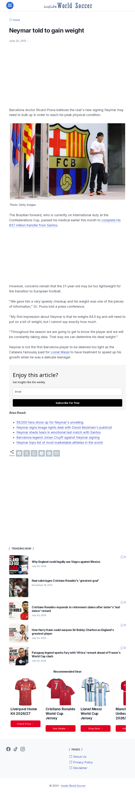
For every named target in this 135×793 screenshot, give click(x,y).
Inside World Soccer (73, 785)
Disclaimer (78, 768)
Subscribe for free (68, 403)
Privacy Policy (81, 762)
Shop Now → (95, 728)
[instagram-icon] (22, 749)
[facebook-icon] (8, 749)
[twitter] (26, 453)
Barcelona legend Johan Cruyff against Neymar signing (58, 437)
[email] (67, 391)
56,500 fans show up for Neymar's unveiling (49, 422)
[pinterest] (49, 453)
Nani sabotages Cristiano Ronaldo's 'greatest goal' (65, 580)
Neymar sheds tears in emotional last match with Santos (58, 432)
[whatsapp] (34, 453)
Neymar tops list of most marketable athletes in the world (59, 442)
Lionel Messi (60, 352)
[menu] (10, 5)
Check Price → (25, 723)
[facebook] (19, 453)
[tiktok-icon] (15, 749)
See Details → (61, 728)
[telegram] (41, 453)
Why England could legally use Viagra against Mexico (66, 562)
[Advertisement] (67, 72)
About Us (77, 756)
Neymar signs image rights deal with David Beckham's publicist (64, 427)
